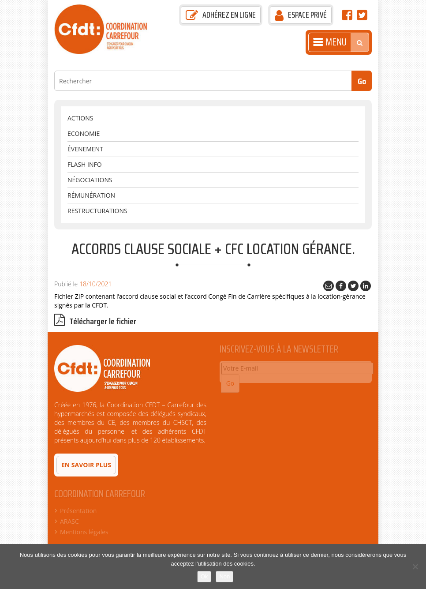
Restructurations (97, 210)
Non (224, 576)
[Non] (415, 566)
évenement (85, 149)
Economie (83, 133)
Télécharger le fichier (95, 321)
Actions (80, 118)
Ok (204, 576)
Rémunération (91, 195)
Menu (330, 42)
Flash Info (84, 164)
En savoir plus (86, 465)
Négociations (89, 180)
